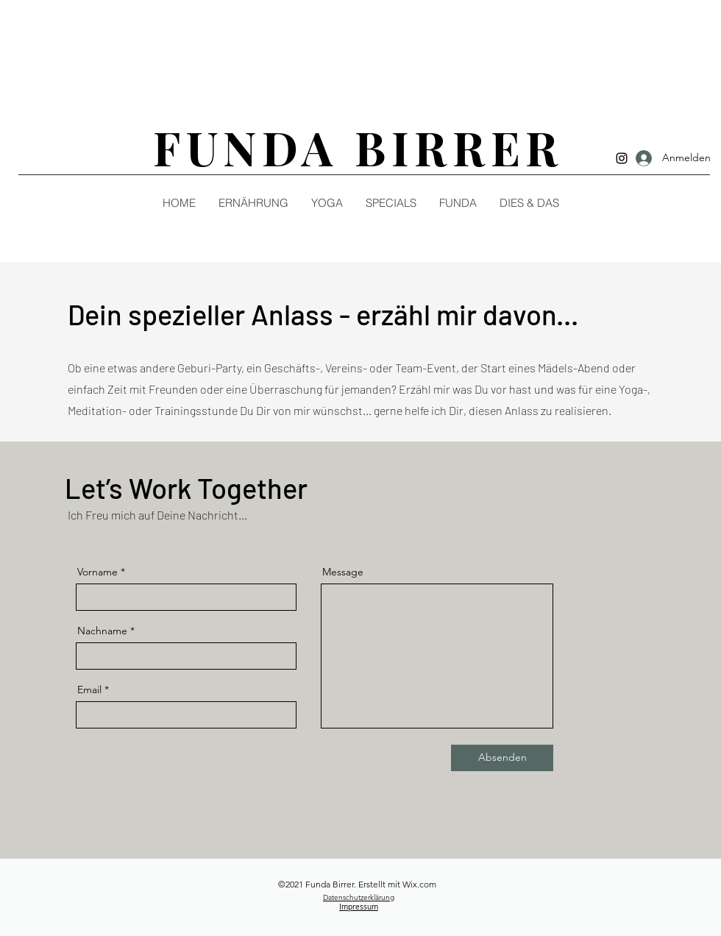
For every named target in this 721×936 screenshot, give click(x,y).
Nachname (102, 630)
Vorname (97, 572)
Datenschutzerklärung (358, 897)
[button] (529, 203)
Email (89, 689)
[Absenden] (502, 758)
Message (342, 572)
